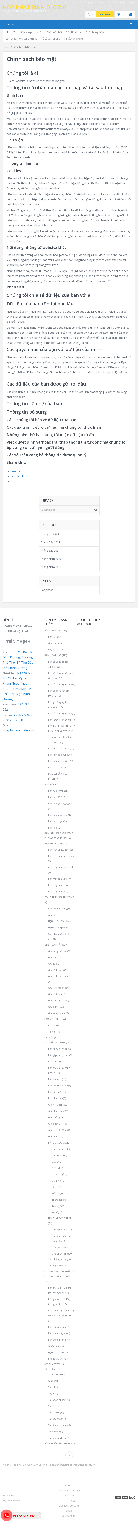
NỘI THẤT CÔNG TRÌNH (60, 1218)
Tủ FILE (51, 1387)
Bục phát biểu (55, 1098)
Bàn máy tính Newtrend (60, 867)
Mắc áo (56, 1193)
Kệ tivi (55, 1187)
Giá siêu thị (54, 1136)
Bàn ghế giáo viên (57, 1326)
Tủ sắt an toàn (55, 1418)
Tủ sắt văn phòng (73, 38)
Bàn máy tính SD (56, 885)
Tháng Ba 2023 (49, 534)
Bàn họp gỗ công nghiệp (60, 803)
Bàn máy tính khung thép (61, 855)
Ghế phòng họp (56, 1000)
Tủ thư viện (54, 1431)
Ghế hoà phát (54, 32)
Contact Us (104, 2)
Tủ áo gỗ (56, 1206)
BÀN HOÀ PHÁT (52, 655)
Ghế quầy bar (55, 1123)
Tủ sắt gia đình (55, 1265)
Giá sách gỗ (58, 1174)
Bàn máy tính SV (56, 891)
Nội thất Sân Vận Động (59, 921)
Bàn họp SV (54, 827)
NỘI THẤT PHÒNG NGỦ (57, 1271)
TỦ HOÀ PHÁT (52, 1374)
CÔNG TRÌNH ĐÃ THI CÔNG (59, 897)
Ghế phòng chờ (56, 1117)
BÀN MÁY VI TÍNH (53, 843)
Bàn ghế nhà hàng (57, 908)
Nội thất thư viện (56, 1352)
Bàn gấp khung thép (58, 1055)
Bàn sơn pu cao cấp (31, 32)
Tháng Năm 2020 (50, 558)
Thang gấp (57, 1199)
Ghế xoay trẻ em (57, 1013)
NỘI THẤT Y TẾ (52, 1364)
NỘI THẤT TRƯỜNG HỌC (57, 1276)
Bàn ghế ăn (54, 1061)
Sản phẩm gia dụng (58, 1259)
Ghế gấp (52, 963)
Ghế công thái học (57, 951)
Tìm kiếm (105, 14)
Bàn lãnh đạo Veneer (59, 754)
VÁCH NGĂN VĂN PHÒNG (58, 1443)
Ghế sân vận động (57, 1129)
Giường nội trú (55, 1345)
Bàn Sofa (53, 636)
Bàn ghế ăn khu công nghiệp (21, 38)
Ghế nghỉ (56, 1167)
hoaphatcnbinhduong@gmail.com (26, 730)
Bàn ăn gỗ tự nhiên (58, 1048)
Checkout (69, 1485)
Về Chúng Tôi (86, 2)
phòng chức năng (57, 1358)
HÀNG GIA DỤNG (57, 1142)
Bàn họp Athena (56, 790)
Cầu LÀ (55, 1161)
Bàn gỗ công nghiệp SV (60, 713)
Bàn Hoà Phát (74, 32)
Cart (124, 14)
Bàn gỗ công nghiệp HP (60, 684)
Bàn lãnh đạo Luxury (58, 748)
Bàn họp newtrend (58, 814)
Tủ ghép (52, 1393)
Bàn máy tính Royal (58, 878)
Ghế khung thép (95, 32)
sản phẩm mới (52, 1369)
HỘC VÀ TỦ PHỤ (53, 1019)
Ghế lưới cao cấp (57, 987)
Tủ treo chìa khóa (57, 1437)
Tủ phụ (51, 1031)
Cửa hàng (69, 1500)
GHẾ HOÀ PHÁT (52, 944)
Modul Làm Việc (56, 767)
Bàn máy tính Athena (59, 849)
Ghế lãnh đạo (55, 970)
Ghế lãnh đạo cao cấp (59, 976)
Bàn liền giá (58, 1155)
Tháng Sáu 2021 (50, 550)
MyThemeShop (11, 1500)
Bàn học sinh (58, 1148)
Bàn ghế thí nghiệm (58, 1339)
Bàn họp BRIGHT (56, 797)
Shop (69, 1510)
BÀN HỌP (49, 784)
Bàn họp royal (55, 821)
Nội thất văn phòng (58, 927)
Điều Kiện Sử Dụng (124, 2)
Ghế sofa (53, 643)
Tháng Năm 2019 (50, 567)
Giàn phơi (57, 1180)
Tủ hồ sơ (52, 1406)
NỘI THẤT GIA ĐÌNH (55, 1042)
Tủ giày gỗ (57, 1212)
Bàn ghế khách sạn (58, 1085)
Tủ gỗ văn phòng (50, 38)
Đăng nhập (46, 590)
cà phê (51, 914)
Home (6, 47)
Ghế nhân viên (55, 994)
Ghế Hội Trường (60, 1247)
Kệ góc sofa (54, 649)
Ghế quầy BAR (55, 1006)
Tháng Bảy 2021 (50, 542)
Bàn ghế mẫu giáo (57, 1333)
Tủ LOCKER (54, 1412)
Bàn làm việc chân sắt (59, 719)
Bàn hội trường (55, 1091)
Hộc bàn (52, 1025)
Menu (11, 24)
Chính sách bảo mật (69, 1490)
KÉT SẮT (48, 1037)
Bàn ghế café (55, 1079)
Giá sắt (52, 1380)
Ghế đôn (52, 957)
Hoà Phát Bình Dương (35, 7)
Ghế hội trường (56, 1104)
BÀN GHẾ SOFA (52, 630)
